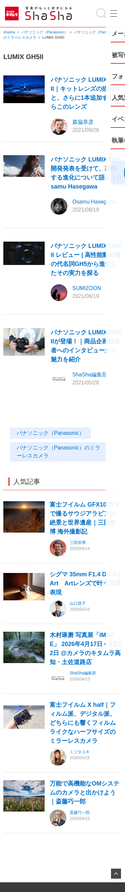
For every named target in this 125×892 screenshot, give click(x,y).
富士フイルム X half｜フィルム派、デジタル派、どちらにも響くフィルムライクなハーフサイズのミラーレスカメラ (83, 722)
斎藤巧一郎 (80, 812)
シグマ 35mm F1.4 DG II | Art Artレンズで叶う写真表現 (85, 583)
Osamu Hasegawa (94, 202)
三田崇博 (78, 542)
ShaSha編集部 (89, 374)
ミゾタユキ (80, 752)
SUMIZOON (86, 288)
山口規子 (78, 603)
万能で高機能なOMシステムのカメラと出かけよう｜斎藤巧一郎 (84, 792)
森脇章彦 (83, 122)
